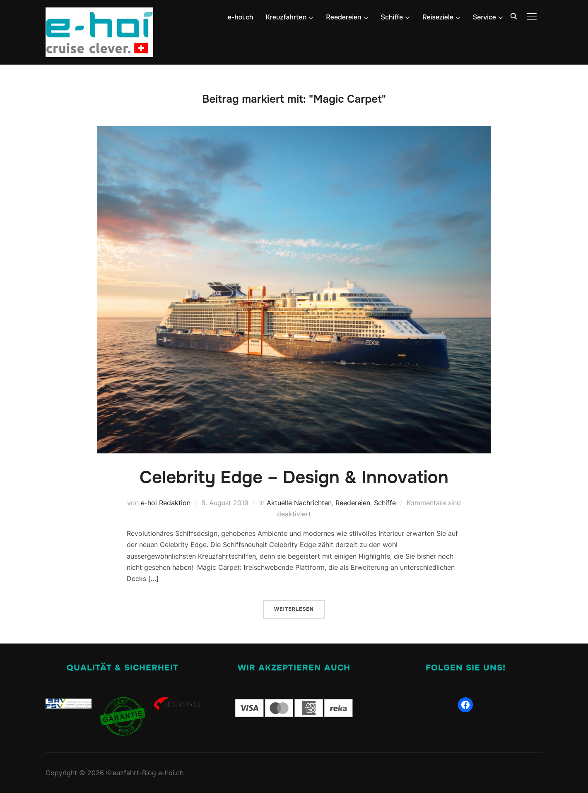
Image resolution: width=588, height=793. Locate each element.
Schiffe (392, 17)
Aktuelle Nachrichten (299, 503)
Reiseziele (437, 17)
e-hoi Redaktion (165, 503)
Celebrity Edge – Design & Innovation (294, 477)
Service (484, 17)
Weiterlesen (294, 609)
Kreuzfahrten (286, 17)
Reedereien (343, 17)
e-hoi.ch (240, 17)
